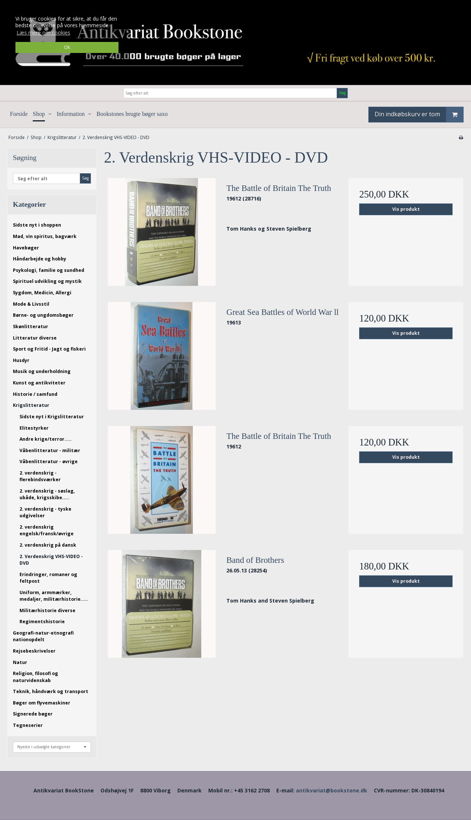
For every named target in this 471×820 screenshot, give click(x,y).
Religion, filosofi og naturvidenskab (35, 676)
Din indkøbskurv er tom (419, 114)
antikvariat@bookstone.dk (331, 790)
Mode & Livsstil (31, 304)
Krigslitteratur (31, 405)
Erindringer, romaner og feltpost (48, 577)
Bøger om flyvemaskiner (41, 703)
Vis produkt (406, 209)
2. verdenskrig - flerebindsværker (40, 476)
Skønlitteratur (30, 326)
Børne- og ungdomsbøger (43, 315)
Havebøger (26, 248)
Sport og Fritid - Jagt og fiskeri (49, 349)
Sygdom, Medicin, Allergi (42, 293)
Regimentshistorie (42, 621)
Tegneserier (28, 725)
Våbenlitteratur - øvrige (49, 461)
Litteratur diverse (35, 338)
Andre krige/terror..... (46, 439)
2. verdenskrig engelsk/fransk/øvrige (47, 530)
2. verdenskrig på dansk (48, 545)
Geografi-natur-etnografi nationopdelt (43, 636)
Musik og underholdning (42, 371)
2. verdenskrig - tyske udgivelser (45, 512)
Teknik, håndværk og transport (50, 691)
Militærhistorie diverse (47, 610)
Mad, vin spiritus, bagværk (45, 236)
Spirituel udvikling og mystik (47, 281)
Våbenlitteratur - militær (50, 450)
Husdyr (21, 360)
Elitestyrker (34, 428)
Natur (20, 662)
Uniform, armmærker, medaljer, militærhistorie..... (54, 595)
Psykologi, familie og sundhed (48, 270)
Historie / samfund (35, 394)
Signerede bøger (33, 714)
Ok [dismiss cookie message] (67, 47)
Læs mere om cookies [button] (43, 32)
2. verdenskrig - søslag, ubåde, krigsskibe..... (47, 494)
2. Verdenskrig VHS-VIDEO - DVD (51, 559)
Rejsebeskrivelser (34, 651)
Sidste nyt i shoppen (37, 225)
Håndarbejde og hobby (39, 259)
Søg (342, 92)
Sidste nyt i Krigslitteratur (52, 416)
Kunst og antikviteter (39, 383)
